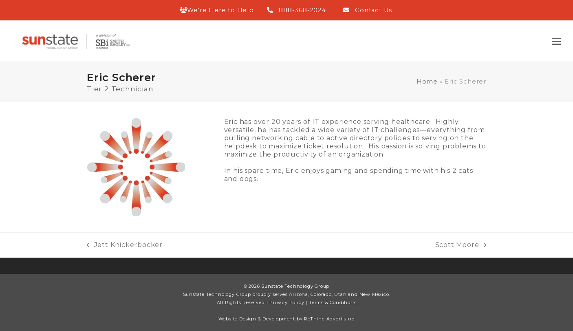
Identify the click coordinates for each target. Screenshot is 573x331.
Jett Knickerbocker (125, 245)
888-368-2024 (302, 10)
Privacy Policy (286, 302)
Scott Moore (460, 245)
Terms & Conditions (332, 302)
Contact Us (373, 10)
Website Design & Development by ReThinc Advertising (286, 319)
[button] (556, 41)
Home (427, 81)
